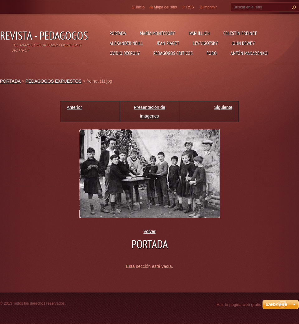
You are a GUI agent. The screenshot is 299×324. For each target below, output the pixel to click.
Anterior (74, 107)
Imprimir (210, 7)
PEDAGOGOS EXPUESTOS (54, 81)
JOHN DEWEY (242, 43)
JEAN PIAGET (168, 43)
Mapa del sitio (165, 7)
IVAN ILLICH (199, 33)
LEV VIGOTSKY (205, 43)
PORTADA (118, 33)
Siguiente (223, 107)
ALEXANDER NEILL (126, 43)
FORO (211, 53)
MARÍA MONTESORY (157, 33)
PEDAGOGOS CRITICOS (173, 53)
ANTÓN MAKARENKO (249, 53)
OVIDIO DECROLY (125, 53)
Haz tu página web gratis (238, 304)
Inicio (140, 7)
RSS (190, 7)
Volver (150, 231)
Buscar (293, 7)
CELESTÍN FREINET (240, 33)
